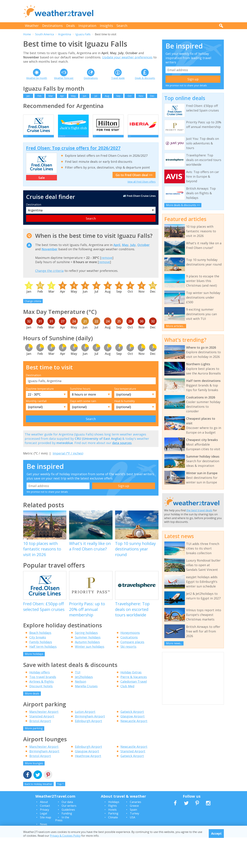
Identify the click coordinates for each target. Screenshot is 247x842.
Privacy (44, 814)
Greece (134, 810)
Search (121, 25)
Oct (130, 95)
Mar (50, 95)
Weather (32, 25)
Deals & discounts (145, 78)
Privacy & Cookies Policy (65, 836)
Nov (141, 95)
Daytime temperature (40, 393)
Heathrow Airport (88, 760)
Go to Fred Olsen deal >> (134, 179)
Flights (112, 810)
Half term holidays (43, 651)
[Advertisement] (161, 11)
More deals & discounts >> (183, 205)
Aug (107, 95)
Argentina (64, 34)
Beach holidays (40, 637)
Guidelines (68, 814)
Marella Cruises (86, 691)
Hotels (112, 814)
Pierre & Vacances (133, 681)
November (49, 254)
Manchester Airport (43, 716)
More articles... (175, 326)
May (73, 95)
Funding (67, 818)
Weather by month (36, 78)
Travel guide (118, 78)
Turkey (134, 818)
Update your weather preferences (127, 57)
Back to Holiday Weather (38, 788)
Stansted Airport (41, 721)
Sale (41, 182)
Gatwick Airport (132, 716)
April (116, 249)
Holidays (113, 806)
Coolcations (129, 642)
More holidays (34, 658)
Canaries (135, 806)
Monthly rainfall (36, 406)
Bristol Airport (40, 725)
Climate (113, 822)
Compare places (132, 646)
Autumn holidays (87, 646)
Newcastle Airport (133, 725)
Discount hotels (41, 691)
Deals (70, 25)
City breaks (37, 642)
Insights (106, 25)
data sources (122, 447)
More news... (174, 643)
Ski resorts (128, 651)
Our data (67, 806)
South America (44, 34)
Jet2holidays (84, 681)
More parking (34, 733)
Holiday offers (39, 677)
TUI (77, 677)
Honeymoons (130, 637)
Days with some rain (83, 406)
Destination (33, 209)
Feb (39, 95)
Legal (43, 818)
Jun (84, 95)
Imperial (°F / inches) (68, 458)
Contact (45, 810)
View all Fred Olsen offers (141, 186)
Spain (133, 814)
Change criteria (33, 305)
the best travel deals (199, 510)
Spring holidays (86, 637)
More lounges (34, 768)
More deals (32, 698)
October (143, 249)
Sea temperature (125, 393)
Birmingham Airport (90, 721)
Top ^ (60, 788)
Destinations (52, 25)
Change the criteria (49, 275)
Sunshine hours (80, 393)
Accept (216, 833)
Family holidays (40, 646)
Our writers (69, 810)
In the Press (62, 823)
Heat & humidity (124, 406)
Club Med (127, 691)
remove (106, 262)
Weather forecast (63, 78)
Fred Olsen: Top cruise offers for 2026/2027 (73, 153)
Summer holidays (88, 642)
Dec (152, 95)
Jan (28, 95)
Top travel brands (42, 681)
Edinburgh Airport (88, 725)
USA (132, 822)
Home (27, 34)
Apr (62, 95)
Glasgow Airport (132, 721)
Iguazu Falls (83, 34)
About (44, 806)
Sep (118, 95)
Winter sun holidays (89, 651)
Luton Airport (85, 716)
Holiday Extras (131, 677)
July (133, 249)
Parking (113, 818)
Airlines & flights (41, 686)
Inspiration (87, 25)
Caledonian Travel (133, 686)
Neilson (80, 686)
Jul (96, 95)
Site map (45, 822)
